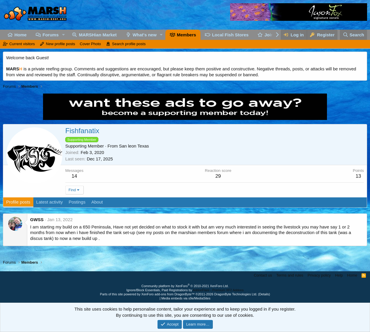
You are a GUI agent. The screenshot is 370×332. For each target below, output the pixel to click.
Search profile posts (129, 44)
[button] (63, 35)
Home (20, 34)
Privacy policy (319, 275)
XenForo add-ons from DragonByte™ (168, 294)
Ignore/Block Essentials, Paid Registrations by (185, 290)
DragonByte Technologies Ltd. (235, 294)
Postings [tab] (76, 201)
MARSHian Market (98, 34)
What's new (145, 34)
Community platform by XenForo (185, 286)
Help (339, 275)
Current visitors (22, 44)
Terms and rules (289, 275)
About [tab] (97, 201)
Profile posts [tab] (18, 201)
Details (264, 294)
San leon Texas (134, 145)
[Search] (353, 35)
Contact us (263, 275)
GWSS (37, 219)
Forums (50, 34)
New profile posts (60, 44)
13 (358, 176)
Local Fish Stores (230, 34)
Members (186, 34)
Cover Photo (90, 44)
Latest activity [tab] (49, 201)
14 (74, 176)
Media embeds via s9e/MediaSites (185, 298)
